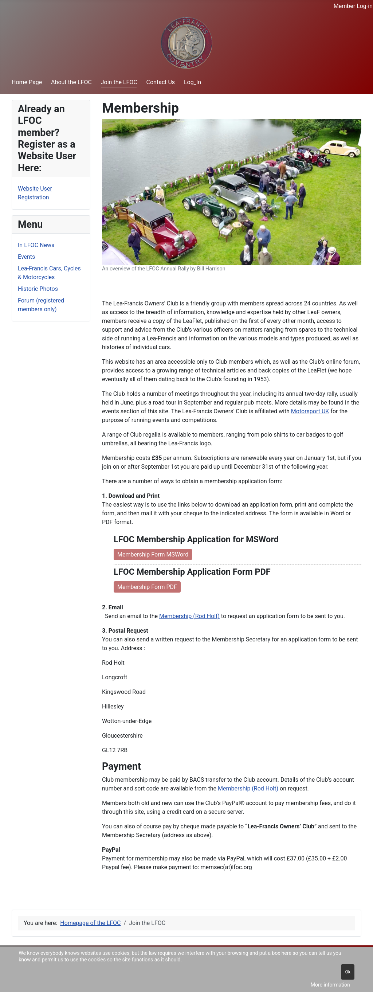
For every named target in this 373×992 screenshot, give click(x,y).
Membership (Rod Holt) (189, 616)
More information (330, 985)
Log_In (192, 82)
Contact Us (160, 82)
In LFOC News (36, 245)
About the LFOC (71, 82)
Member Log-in (353, 6)
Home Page (27, 82)
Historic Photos (38, 288)
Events (26, 256)
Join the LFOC (119, 82)
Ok (347, 972)
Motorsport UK (310, 411)
